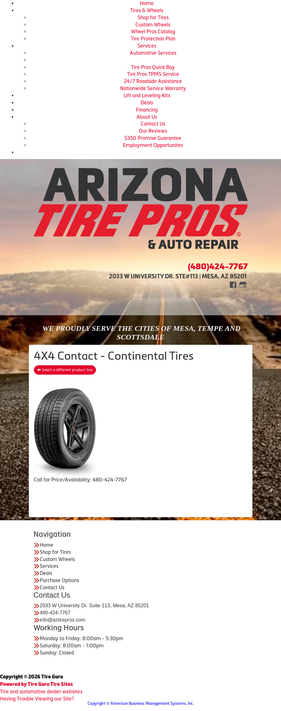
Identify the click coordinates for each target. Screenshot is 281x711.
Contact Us (153, 123)
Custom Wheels (152, 24)
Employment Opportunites (153, 145)
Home (147, 3)
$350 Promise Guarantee (153, 138)
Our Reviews (153, 131)
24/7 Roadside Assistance (153, 81)
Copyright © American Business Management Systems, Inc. (141, 703)
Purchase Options (59, 580)
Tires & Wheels (146, 10)
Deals (147, 102)
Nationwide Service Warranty (153, 88)
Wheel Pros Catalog (153, 31)
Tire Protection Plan (153, 38)
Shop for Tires (153, 17)
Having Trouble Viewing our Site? (37, 698)
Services (147, 45)
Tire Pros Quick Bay (153, 67)
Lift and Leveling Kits (147, 95)
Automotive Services (153, 53)
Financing (147, 109)
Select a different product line (65, 370)
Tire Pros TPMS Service (153, 74)
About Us (147, 117)
